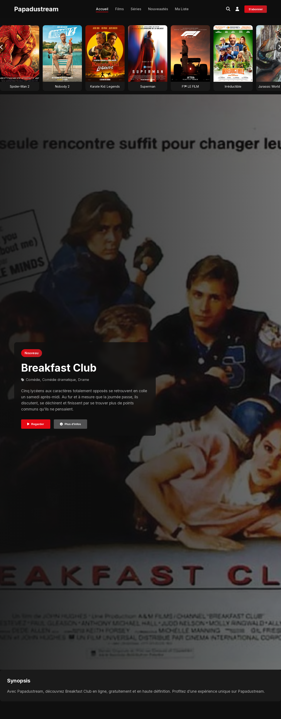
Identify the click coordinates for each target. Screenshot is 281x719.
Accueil (102, 9)
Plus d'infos (70, 424)
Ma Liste (182, 9)
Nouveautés (158, 9)
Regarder (35, 424)
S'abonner (256, 9)
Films (119, 9)
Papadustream (36, 9)
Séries (136, 9)
